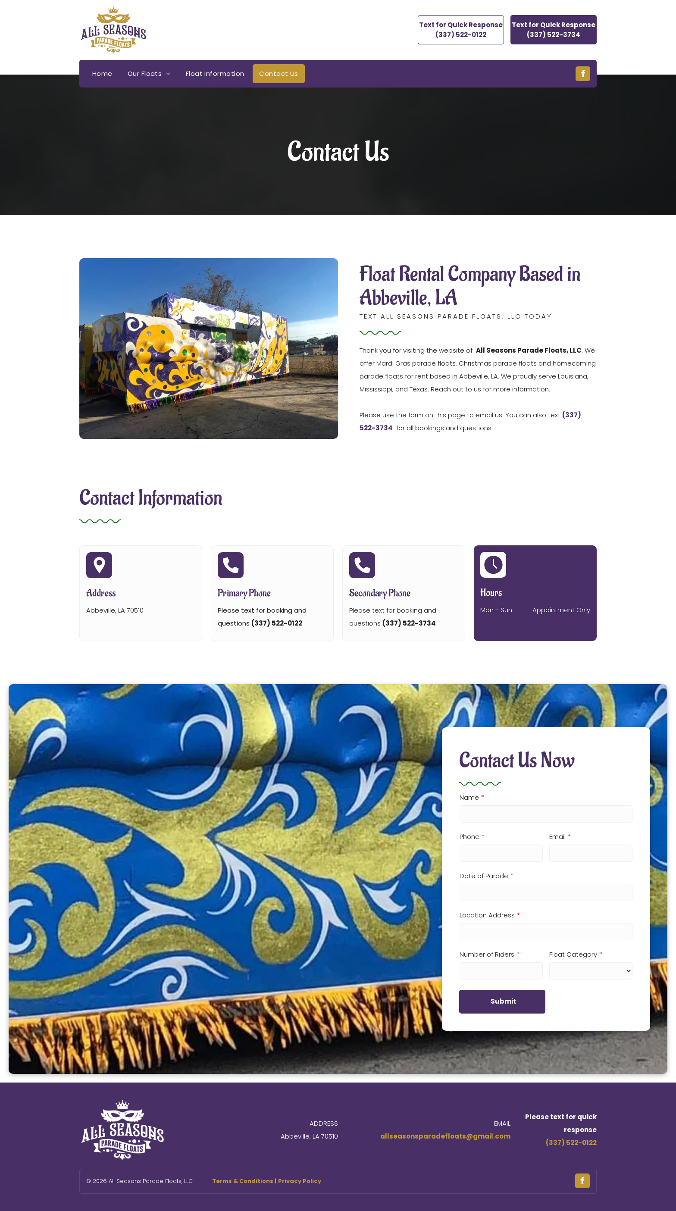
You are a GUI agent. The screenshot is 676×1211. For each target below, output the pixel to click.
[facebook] (583, 74)
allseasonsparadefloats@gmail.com (445, 1136)
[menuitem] (103, 73)
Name (469, 797)
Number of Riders (487, 954)
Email (557, 836)
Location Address (487, 915)
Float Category (573, 954)
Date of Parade (484, 875)
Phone (469, 836)
